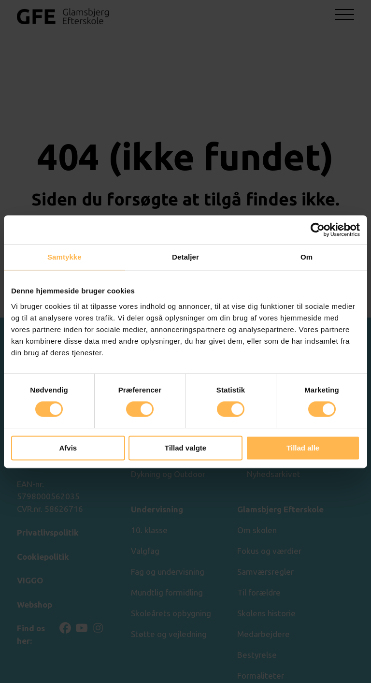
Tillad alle (302, 448)
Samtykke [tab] (64, 257)
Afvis (68, 448)
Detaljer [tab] (185, 257)
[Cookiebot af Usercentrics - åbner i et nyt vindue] (317, 229)
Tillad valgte (185, 448)
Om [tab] (306, 257)
